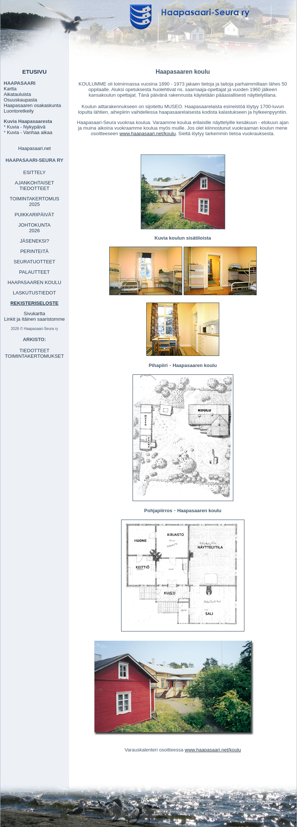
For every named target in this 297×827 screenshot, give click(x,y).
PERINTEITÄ (34, 251)
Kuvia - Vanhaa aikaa (30, 132)
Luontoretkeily (19, 111)
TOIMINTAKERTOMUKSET (34, 356)
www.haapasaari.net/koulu (148, 133)
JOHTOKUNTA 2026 (35, 227)
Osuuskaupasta (20, 100)
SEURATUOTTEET (34, 261)
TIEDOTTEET (35, 350)
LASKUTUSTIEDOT (34, 293)
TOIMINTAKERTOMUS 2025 (34, 201)
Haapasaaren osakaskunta (32, 105)
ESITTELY (34, 172)
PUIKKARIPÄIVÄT (34, 214)
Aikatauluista (17, 94)
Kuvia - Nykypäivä (26, 127)
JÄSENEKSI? (34, 241)
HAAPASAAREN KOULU (34, 282)
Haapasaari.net (34, 148)
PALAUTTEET (34, 272)
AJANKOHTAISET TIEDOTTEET (34, 185)
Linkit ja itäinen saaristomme (34, 319)
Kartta (10, 88)
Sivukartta (34, 313)
